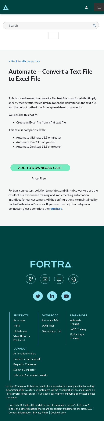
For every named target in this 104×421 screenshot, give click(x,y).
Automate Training (75, 322)
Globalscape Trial (51, 331)
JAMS (16, 325)
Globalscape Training (77, 336)
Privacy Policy (40, 412)
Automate (19, 320)
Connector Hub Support (26, 358)
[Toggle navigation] (99, 7)
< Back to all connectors (24, 61)
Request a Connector (25, 364)
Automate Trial (50, 320)
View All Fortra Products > (21, 338)
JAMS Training (78, 329)
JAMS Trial (48, 325)
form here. (56, 208)
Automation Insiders (24, 353)
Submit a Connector (24, 369)
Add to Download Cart (40, 168)
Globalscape (20, 331)
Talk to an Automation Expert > (30, 375)
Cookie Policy (58, 412)
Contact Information (20, 412)
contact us (11, 397)
